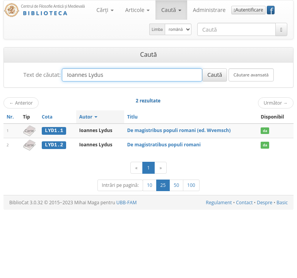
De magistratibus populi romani (164, 144)
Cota (47, 117)
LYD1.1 (54, 130)
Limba (157, 29)
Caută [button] (171, 10)
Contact (244, 202)
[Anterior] (136, 167)
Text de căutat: (41, 74)
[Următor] (160, 167)
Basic (282, 202)
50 (176, 184)
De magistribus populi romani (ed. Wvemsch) (179, 130)
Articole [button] (137, 10)
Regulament (219, 202)
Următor (276, 103)
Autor (88, 117)
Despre (264, 202)
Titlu (132, 117)
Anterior (21, 103)
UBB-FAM (126, 202)
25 (163, 184)
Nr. (10, 117)
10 (149, 184)
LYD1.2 (54, 144)
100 (191, 184)
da (265, 130)
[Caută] (281, 29)
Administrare (209, 10)
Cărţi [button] (104, 10)
